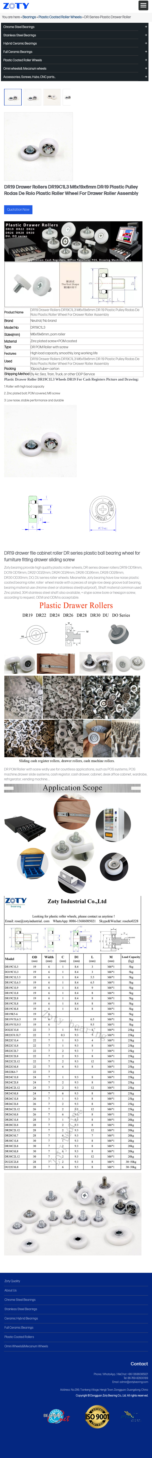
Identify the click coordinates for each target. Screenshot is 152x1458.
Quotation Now (18, 210)
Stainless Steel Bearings (19, 35)
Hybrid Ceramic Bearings (20, 44)
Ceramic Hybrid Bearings (21, 1318)
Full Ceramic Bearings (17, 52)
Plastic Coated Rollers (19, 1337)
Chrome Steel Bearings (18, 27)
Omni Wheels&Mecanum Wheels (26, 1346)
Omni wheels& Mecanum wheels (24, 69)
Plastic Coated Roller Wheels (60, 17)
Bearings (29, 17)
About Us (10, 1290)
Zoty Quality (12, 1281)
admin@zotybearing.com (134, 1382)
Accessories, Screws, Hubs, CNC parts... (29, 77)
